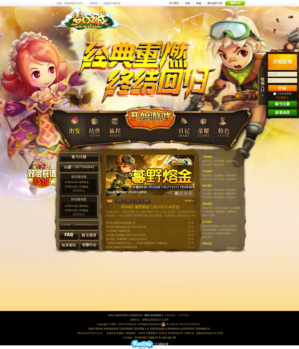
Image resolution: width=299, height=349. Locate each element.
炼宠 (225, 208)
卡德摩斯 (208, 211)
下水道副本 (208, 233)
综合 (109, 201)
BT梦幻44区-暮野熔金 (77, 182)
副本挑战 (207, 190)
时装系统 (207, 197)
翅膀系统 (231, 193)
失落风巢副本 (209, 229)
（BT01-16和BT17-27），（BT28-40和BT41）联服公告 (136, 243)
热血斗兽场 (208, 215)
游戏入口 (235, 3)
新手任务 (219, 179)
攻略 (146, 201)
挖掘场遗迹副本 (227, 229)
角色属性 (207, 193)
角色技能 (231, 190)
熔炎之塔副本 (228, 226)
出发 (71, 126)
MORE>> (189, 201)
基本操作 (207, 164)
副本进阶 (207, 237)
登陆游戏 (231, 175)
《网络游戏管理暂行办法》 (90, 333)
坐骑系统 (219, 197)
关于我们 (184, 315)
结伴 (94, 126)
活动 (128, 201)
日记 (183, 126)
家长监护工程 (214, 3)
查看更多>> (79, 190)
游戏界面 (219, 164)
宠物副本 (232, 211)
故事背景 (207, 161)
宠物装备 (220, 211)
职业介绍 (207, 179)
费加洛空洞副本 (210, 226)
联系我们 (171, 315)
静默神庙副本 (224, 233)
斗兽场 (217, 208)
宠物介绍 (207, 208)
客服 (198, 3)
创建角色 (207, 175)
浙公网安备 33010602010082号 (180, 324)
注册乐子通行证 (112, 3)
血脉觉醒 (235, 208)
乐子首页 (174, 3)
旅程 (117, 126)
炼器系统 (219, 193)
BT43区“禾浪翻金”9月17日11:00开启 (126, 235)
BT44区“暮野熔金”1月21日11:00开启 (150, 207)
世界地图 (219, 161)
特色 (224, 126)
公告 (137, 201)
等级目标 (231, 179)
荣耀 (203, 126)
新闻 (119, 201)
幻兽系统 (231, 197)
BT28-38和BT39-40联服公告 (121, 247)
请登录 (93, 3)
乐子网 (77, 3)
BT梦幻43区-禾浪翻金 (77, 186)
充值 (187, 3)
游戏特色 (231, 161)
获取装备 (219, 190)
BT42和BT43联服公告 (118, 231)
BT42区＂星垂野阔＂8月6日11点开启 (126, 239)
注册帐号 (219, 175)
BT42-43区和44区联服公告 (120, 222)
